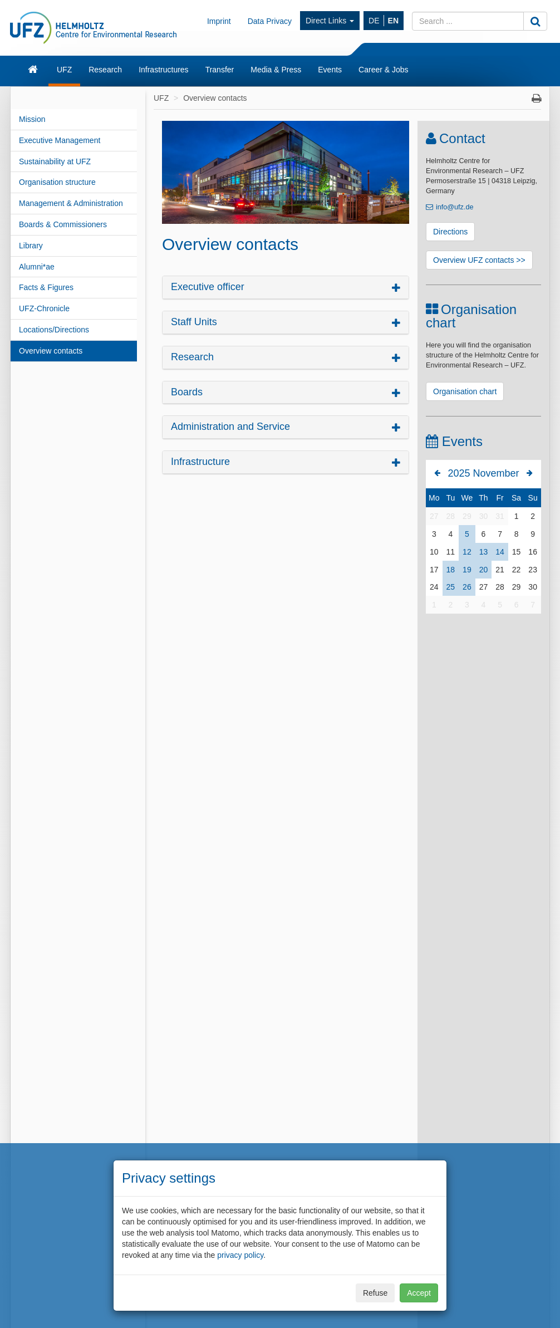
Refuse (375, 1292)
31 (499, 516)
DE (374, 20)
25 (450, 586)
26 (467, 586)
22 (516, 569)
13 (483, 551)
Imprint (219, 21)
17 (434, 569)
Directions (450, 231)
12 (467, 551)
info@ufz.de (454, 207)
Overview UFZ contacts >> (479, 260)
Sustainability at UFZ (55, 161)
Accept (419, 1292)
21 (499, 569)
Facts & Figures (46, 287)
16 (532, 551)
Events (330, 69)
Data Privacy (270, 21)
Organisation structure (57, 182)
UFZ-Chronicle (44, 308)
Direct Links (330, 20)
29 (467, 516)
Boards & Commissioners (63, 224)
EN (393, 20)
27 (434, 516)
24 (434, 586)
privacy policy (240, 1255)
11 (450, 551)
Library (31, 245)
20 (483, 569)
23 (532, 569)
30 (483, 516)
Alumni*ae (37, 266)
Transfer (219, 69)
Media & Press (275, 69)
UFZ (64, 69)
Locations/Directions (54, 329)
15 (516, 551)
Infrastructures (163, 69)
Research (105, 69)
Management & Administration (71, 203)
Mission (32, 119)
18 (450, 569)
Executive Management (59, 140)
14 (499, 551)
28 (450, 516)
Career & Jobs (383, 69)
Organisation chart (465, 391)
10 (434, 551)
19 (467, 569)
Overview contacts (50, 350)
